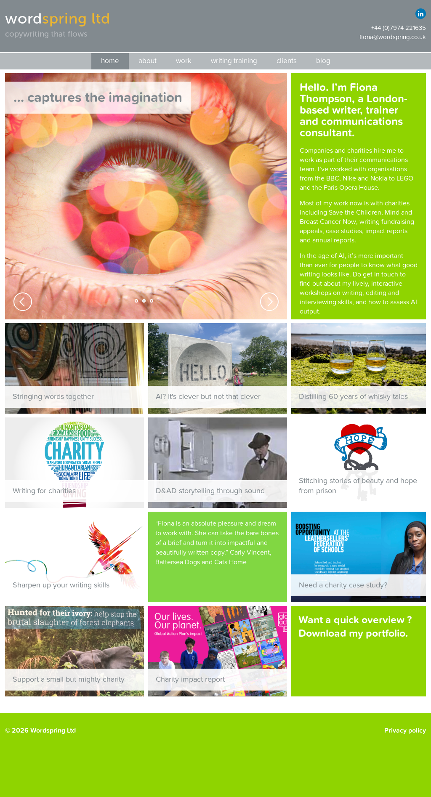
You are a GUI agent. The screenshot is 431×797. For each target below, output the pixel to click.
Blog (323, 61)
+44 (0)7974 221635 (398, 28)
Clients (287, 61)
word (57, 18)
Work (184, 61)
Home (110, 61)
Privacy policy (405, 730)
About (147, 61)
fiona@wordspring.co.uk (392, 37)
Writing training (234, 61)
